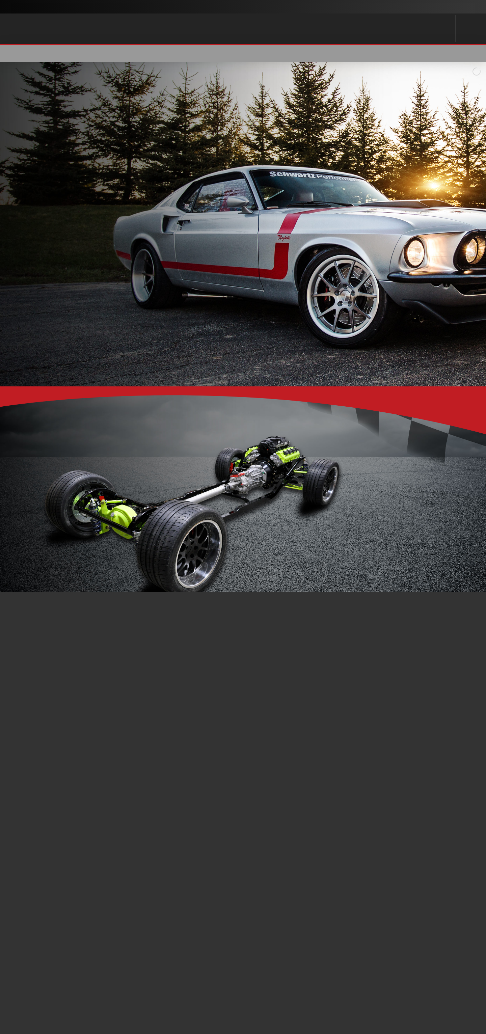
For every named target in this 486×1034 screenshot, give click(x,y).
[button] (412, 54)
